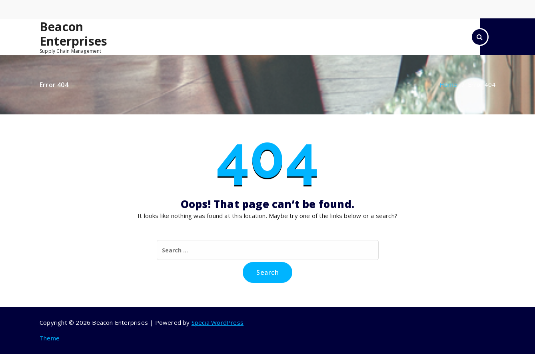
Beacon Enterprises (73, 34)
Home (448, 84)
